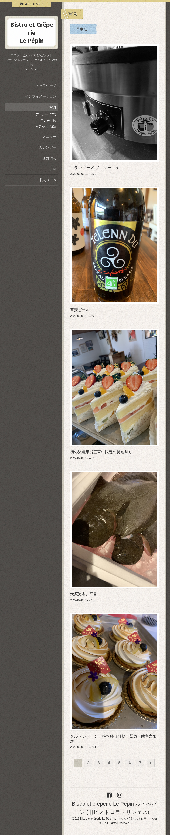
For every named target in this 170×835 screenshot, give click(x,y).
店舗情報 (49, 158)
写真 (52, 107)
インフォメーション (40, 96)
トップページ (45, 85)
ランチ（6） (49, 120)
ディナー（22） (46, 114)
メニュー (49, 136)
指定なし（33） (46, 126)
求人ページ (47, 180)
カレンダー (47, 147)
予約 (52, 169)
